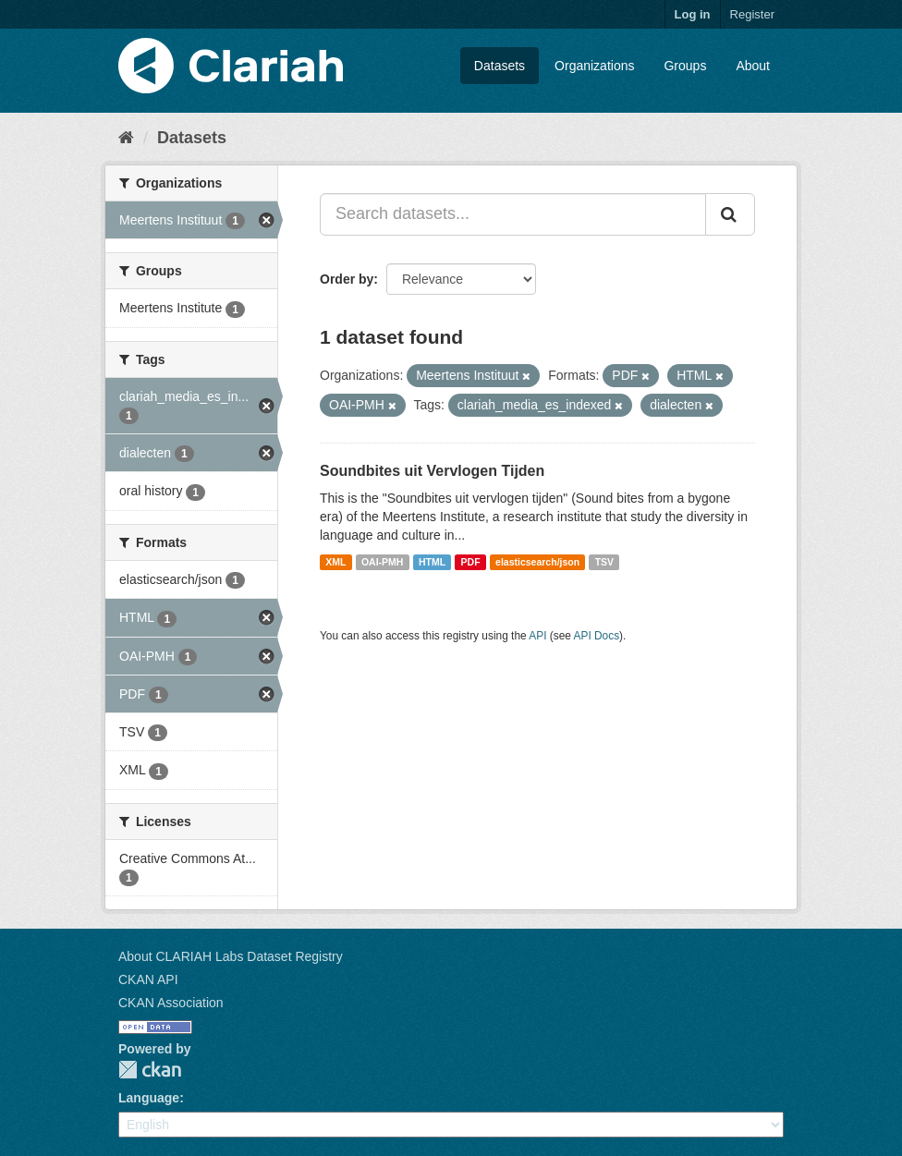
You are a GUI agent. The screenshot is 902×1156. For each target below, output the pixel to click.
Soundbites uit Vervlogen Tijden (432, 471)
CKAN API (148, 979)
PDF (471, 561)
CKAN (149, 1069)
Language (148, 1097)
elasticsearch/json (537, 561)
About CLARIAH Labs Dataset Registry (230, 956)
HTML (432, 561)
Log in (693, 14)
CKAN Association (171, 1002)
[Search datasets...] (513, 214)
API (537, 635)
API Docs (597, 635)
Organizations (594, 65)
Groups (685, 65)
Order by (346, 279)
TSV (604, 561)
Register (752, 14)
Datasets (499, 65)
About (753, 65)
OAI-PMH (382, 561)
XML (335, 561)
